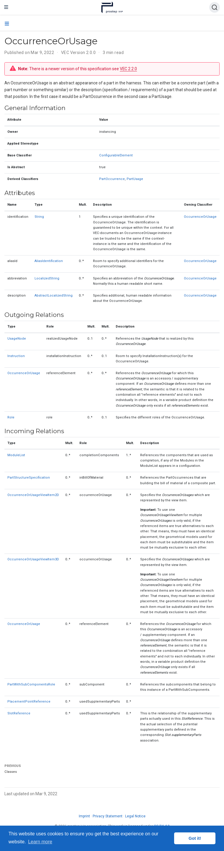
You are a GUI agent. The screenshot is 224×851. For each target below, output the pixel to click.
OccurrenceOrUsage (200, 217)
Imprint (84, 816)
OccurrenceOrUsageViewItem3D (33, 559)
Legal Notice (135, 816)
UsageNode (16, 339)
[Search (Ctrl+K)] (214, 7)
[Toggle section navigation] (6, 24)
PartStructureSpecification (28, 477)
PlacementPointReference (28, 701)
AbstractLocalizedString (54, 295)
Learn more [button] (40, 841)
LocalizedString (47, 278)
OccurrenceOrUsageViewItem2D (33, 495)
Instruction (16, 356)
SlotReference (18, 713)
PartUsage (135, 179)
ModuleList (16, 455)
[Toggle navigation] (6, 7)
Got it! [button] (195, 838)
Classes (10, 772)
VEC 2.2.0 (128, 68)
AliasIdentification (49, 261)
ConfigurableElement (116, 155)
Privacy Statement (107, 816)
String (39, 217)
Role (10, 417)
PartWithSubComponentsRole (31, 684)
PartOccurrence (112, 179)
